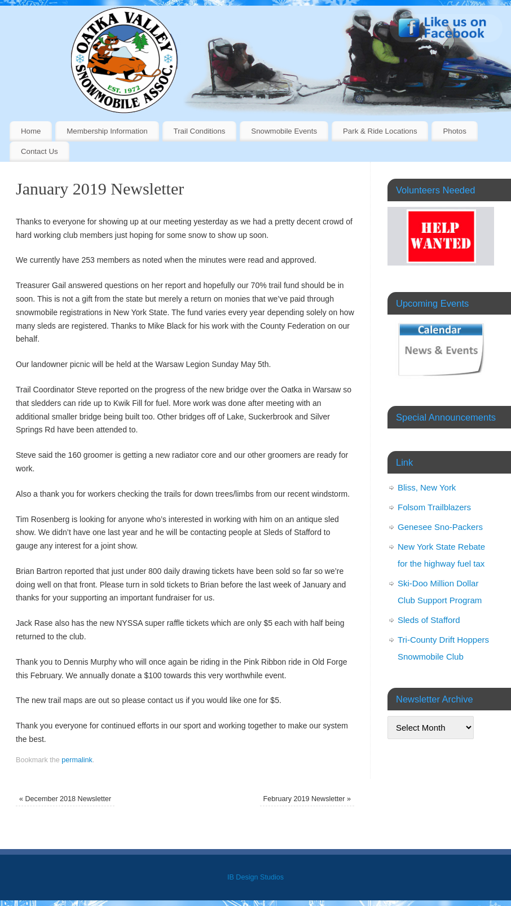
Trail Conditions (200, 131)
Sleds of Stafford (429, 620)
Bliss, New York (427, 487)
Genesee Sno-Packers (440, 527)
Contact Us (39, 151)
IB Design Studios (255, 877)
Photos (454, 131)
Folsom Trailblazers (434, 507)
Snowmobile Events (284, 131)
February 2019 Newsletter (307, 799)
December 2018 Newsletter (65, 799)
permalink (76, 760)
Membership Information (107, 131)
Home (31, 131)
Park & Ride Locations (380, 131)
